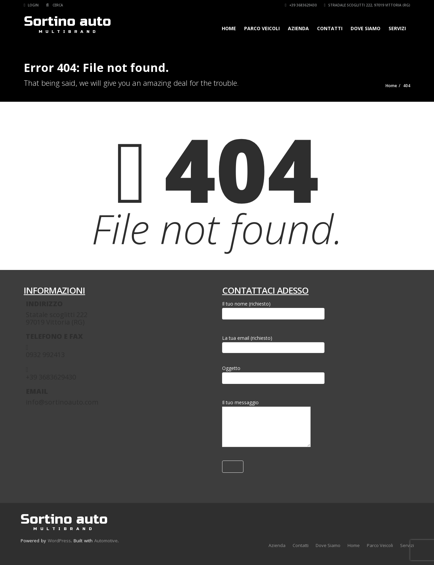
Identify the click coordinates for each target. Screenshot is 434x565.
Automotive (106, 541)
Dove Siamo (365, 28)
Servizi (397, 28)
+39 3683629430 (300, 5)
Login (31, 5)
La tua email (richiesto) (273, 343)
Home (229, 28)
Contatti (329, 28)
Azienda (298, 28)
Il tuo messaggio (266, 424)
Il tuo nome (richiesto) (273, 309)
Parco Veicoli (262, 28)
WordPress (59, 541)
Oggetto (273, 374)
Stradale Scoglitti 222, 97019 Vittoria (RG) (367, 5)
